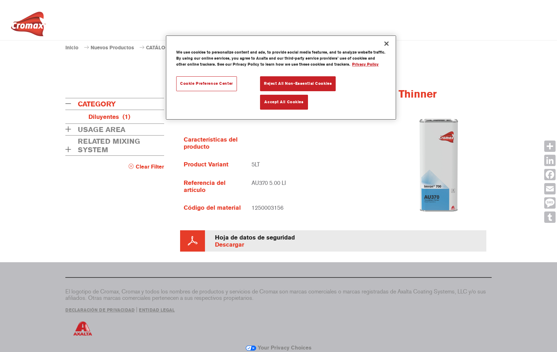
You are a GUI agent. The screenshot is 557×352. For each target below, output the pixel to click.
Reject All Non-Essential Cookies (298, 83)
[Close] (386, 43)
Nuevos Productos (112, 48)
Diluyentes (109, 116)
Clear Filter (150, 167)
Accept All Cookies (283, 101)
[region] (281, 77)
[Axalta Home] (28, 26)
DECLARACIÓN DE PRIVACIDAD (100, 310)
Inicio (72, 48)
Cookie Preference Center (206, 83)
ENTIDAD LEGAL (157, 310)
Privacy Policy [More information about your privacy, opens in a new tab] (365, 64)
